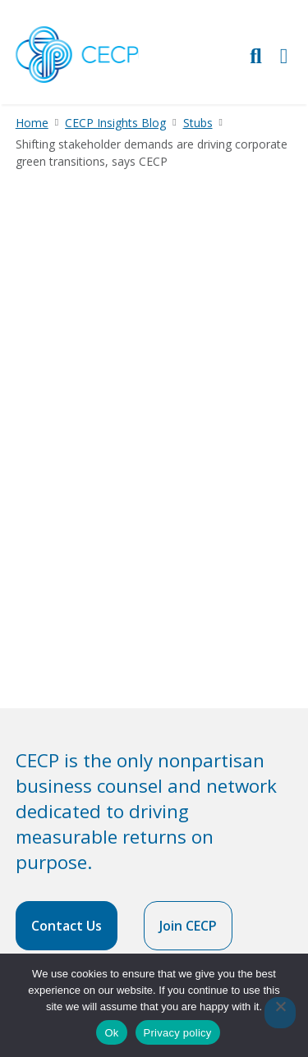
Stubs (198, 122)
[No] (280, 1012)
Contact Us (66, 926)
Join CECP (188, 926)
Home (32, 122)
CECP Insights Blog (115, 122)
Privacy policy (178, 1033)
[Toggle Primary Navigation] (284, 55)
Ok (111, 1033)
